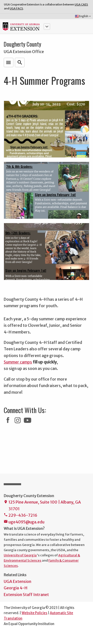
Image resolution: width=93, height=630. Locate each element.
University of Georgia (20, 555)
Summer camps (18, 362)
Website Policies (34, 613)
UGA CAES (81, 4)
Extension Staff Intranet (26, 594)
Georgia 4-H (15, 587)
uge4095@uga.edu (24, 522)
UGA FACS (16, 8)
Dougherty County (22, 44)
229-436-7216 (20, 515)
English (83, 16)
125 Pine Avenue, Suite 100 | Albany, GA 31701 (42, 506)
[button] (47, 26)
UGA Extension (17, 581)
